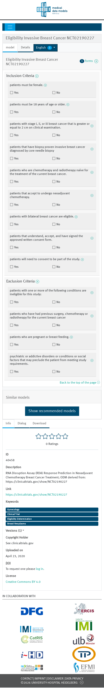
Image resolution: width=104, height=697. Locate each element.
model (10, 47)
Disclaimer (55, 678)
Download (39, 423)
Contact (27, 678)
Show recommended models (52, 411)
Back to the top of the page (80, 382)
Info (8, 423)
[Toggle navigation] (10, 27)
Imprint (39, 678)
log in (39, 569)
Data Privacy (74, 678)
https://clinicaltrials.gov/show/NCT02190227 (36, 494)
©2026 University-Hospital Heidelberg (49, 682)
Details (25, 47)
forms (89, 61)
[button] (45, 48)
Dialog (22, 423)
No (58, 92)
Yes (16, 92)
